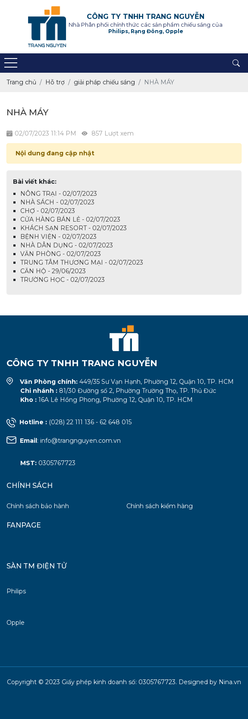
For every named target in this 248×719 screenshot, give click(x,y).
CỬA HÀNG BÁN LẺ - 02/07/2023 (70, 219)
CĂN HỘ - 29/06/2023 (53, 271)
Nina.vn (230, 682)
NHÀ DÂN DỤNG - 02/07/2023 (66, 245)
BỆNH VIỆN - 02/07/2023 (58, 237)
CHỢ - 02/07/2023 (47, 211)
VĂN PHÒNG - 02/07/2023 (60, 254)
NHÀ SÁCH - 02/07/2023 (57, 202)
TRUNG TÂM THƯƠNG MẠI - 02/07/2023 (81, 262)
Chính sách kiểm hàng (159, 506)
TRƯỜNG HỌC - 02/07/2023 (62, 280)
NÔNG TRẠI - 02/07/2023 (58, 193)
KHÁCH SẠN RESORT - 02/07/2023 (73, 228)
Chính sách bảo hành (37, 506)
